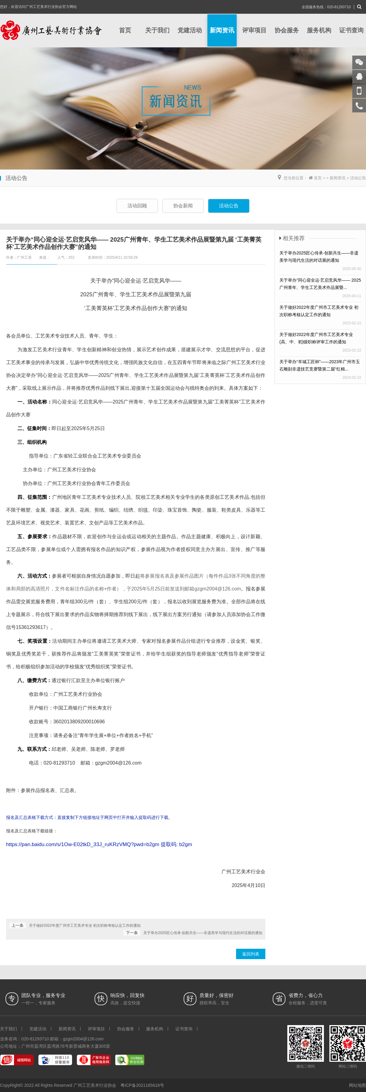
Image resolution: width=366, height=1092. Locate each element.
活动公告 (358, 178)
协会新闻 (183, 205)
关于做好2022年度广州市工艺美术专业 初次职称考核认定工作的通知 (85, 925)
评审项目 (254, 30)
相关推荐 (294, 238)
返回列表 (250, 953)
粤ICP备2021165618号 (142, 1085)
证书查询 (351, 30)
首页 (125, 30)
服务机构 (319, 30)
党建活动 (190, 30)
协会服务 (286, 30)
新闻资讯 (222, 30)
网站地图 (357, 1085)
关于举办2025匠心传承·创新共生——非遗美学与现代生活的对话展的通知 (202, 933)
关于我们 (157, 30)
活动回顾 (137, 205)
